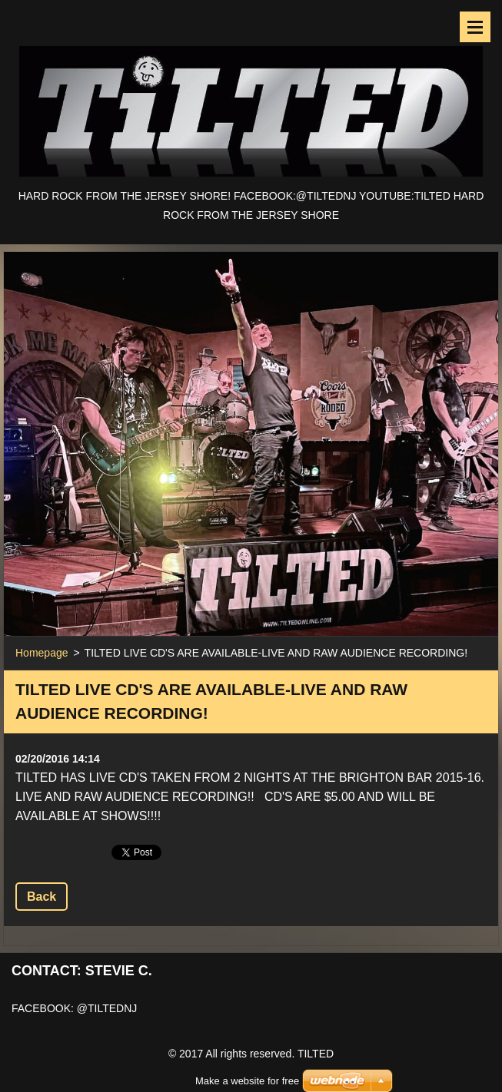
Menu (475, 27)
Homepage (41, 653)
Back (41, 896)
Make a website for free (247, 1061)
